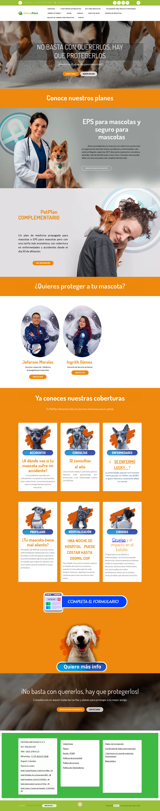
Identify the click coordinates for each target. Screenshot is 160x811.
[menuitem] (71, 9)
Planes (66, 748)
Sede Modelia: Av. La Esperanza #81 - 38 (36, 775)
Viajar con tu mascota (114, 744)
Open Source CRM (134, 806)
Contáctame (38, 377)
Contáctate (80, 373)
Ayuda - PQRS (69, 753)
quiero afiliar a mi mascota (70, 709)
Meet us (28, 2)
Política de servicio (71, 763)
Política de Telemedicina (73, 767)
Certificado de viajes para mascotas (120, 748)
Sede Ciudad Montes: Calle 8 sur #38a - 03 (37, 770)
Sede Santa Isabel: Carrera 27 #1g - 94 (35, 784)
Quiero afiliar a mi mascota (96, 168)
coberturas (70, 74)
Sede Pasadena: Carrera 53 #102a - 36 (35, 779)
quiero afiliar (89, 74)
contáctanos (95, 709)
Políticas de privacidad (72, 758)
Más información (43, 263)
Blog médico (110, 761)
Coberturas (68, 744)
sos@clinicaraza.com (64, 2)
